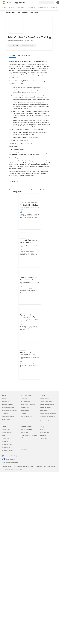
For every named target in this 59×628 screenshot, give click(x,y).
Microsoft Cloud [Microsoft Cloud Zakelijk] (5, 429)
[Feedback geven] (25, 2)
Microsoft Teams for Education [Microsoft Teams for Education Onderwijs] (47, 404)
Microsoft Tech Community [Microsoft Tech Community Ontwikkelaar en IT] (27, 440)
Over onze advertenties (49, 466)
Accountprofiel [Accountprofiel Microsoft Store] (24, 398)
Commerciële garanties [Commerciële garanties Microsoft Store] (26, 416)
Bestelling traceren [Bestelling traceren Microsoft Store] (25, 410)
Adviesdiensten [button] (10, 13)
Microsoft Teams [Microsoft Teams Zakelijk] (6, 447)
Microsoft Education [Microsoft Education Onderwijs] (44, 398)
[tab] (13, 55)
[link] (29, 212)
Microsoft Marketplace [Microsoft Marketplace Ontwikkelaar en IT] (26, 443)
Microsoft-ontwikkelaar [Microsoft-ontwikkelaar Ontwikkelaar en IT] (26, 429)
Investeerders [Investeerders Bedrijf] (43, 435)
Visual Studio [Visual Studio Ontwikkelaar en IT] (24, 449)
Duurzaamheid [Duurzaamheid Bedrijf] (43, 438)
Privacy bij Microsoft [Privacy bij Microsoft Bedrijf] (44, 432)
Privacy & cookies (17, 466)
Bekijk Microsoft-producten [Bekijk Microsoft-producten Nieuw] (8, 416)
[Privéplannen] (36, 2)
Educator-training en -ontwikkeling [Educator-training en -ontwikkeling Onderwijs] (48, 413)
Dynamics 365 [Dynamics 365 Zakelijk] (5, 438)
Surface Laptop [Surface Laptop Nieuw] (5, 401)
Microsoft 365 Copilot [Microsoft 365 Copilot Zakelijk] (7, 444)
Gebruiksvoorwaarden (28, 466)
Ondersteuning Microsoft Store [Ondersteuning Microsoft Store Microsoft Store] (28, 404)
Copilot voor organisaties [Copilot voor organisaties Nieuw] (8, 407)
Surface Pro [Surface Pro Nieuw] (4, 398)
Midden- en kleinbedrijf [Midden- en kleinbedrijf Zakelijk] (7, 450)
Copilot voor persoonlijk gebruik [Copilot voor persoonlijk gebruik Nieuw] (9, 410)
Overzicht (13, 55)
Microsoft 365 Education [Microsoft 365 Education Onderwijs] (45, 407)
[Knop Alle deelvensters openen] (4, 7)
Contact (10, 466)
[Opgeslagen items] (32, 2)
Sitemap (5, 466)
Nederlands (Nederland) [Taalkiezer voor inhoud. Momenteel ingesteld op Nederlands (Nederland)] (11, 456)
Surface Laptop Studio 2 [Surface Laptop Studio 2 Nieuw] (7, 404)
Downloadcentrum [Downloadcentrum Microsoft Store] (25, 401)
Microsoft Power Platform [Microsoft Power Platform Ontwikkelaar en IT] (27, 446)
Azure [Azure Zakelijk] (3, 435)
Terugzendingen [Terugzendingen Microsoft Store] (25, 407)
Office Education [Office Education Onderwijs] (43, 410)
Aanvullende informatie (24, 55)
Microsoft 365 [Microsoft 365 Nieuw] (5, 413)
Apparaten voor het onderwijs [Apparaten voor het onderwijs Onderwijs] (47, 401)
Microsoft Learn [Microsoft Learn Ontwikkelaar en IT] (24, 432)
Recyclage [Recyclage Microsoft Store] (23, 413)
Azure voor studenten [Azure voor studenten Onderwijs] (45, 420)
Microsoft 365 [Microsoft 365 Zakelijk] (5, 441)
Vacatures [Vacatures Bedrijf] (42, 429)
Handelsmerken (39, 466)
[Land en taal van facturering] (46, 2)
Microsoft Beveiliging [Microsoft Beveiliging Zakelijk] (7, 432)
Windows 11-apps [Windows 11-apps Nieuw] (6, 419)
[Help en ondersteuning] (28, 2)
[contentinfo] (16, 12)
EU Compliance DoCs (8, 469)
